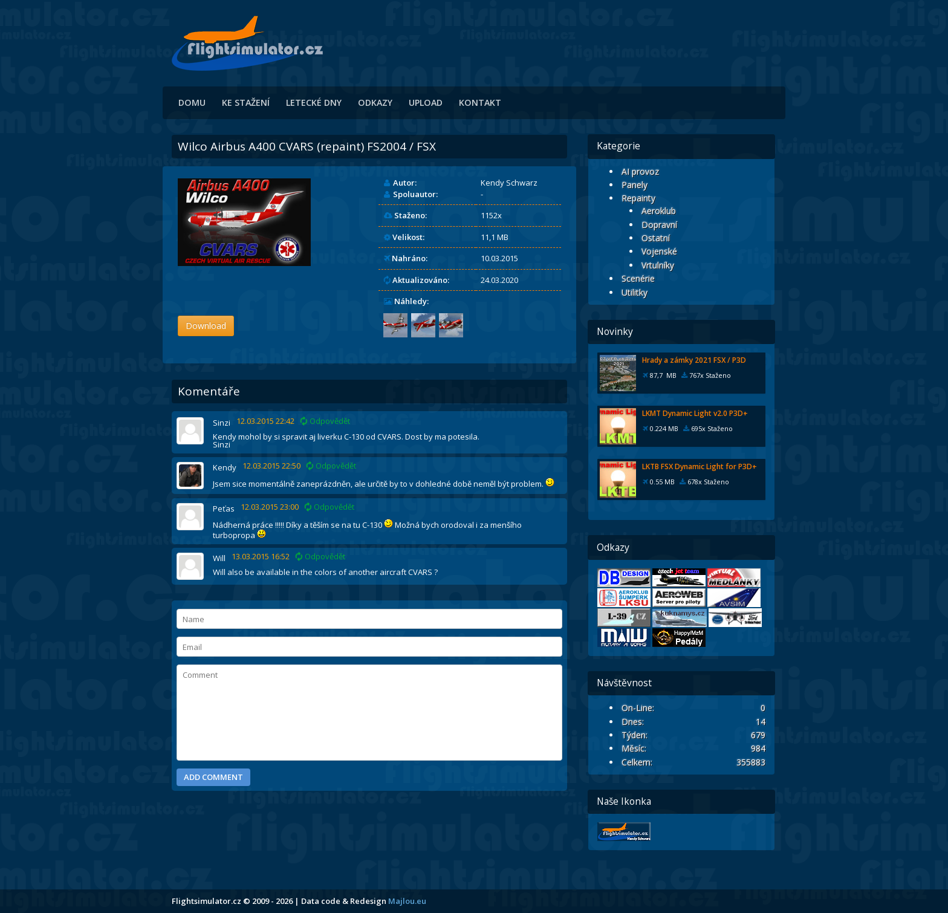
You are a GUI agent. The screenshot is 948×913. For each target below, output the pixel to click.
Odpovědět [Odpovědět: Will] (320, 556)
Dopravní (659, 224)
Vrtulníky (657, 265)
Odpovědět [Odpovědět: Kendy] (331, 466)
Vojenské (659, 251)
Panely (635, 184)
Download (206, 325)
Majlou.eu (407, 900)
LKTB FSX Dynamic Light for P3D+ (699, 466)
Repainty (638, 198)
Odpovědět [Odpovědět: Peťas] (329, 507)
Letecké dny (314, 102)
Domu (192, 102)
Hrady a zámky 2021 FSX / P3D (694, 360)
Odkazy (375, 102)
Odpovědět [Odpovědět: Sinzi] (325, 421)
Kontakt (480, 102)
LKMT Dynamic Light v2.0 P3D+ (695, 413)
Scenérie (638, 278)
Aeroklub (658, 210)
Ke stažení (246, 102)
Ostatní (655, 238)
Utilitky (635, 292)
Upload (426, 102)
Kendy (224, 467)
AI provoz (640, 171)
